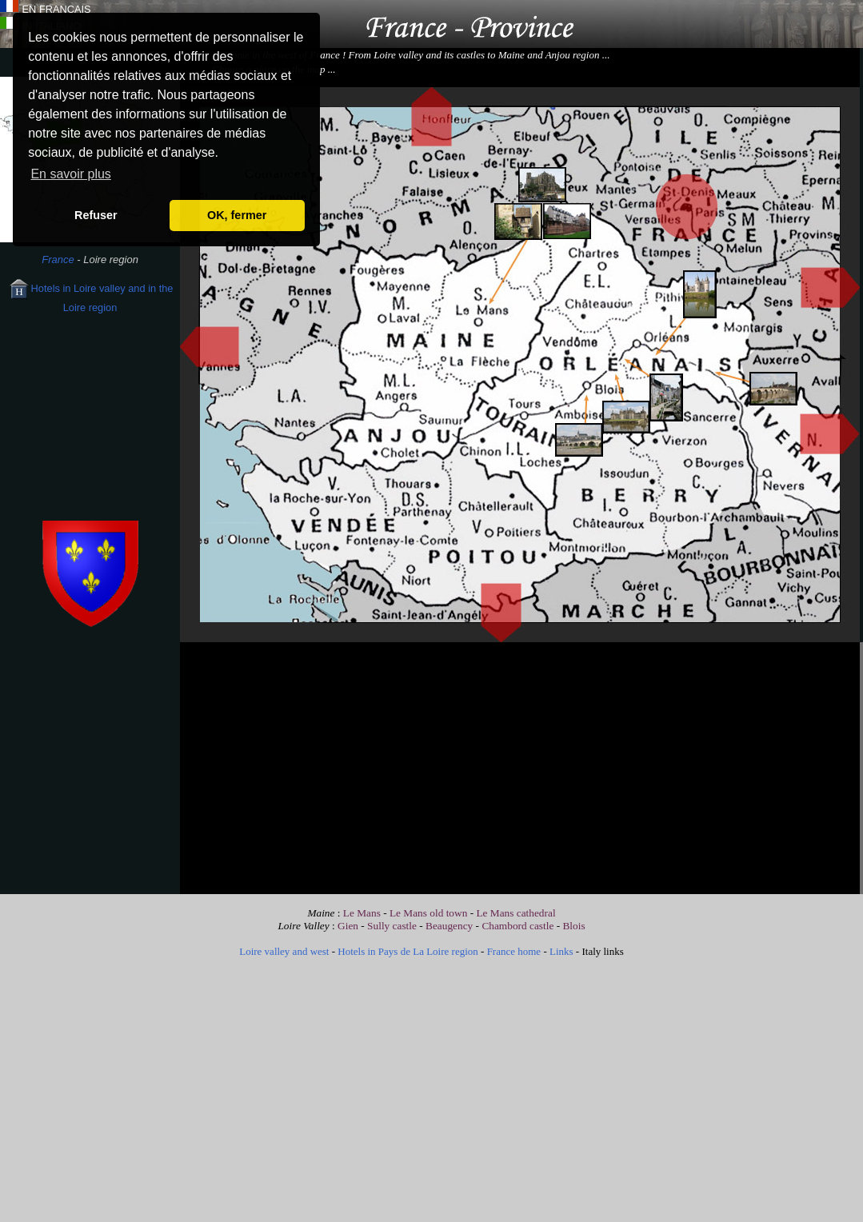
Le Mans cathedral (515, 913)
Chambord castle (517, 926)
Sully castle (393, 926)
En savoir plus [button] (70, 174)
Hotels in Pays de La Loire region (407, 951)
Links (561, 951)
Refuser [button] (96, 215)
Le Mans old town (428, 913)
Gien (348, 926)
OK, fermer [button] (236, 215)
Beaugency (449, 926)
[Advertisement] (90, 430)
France (58, 260)
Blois (573, 926)
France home (514, 951)
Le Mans (362, 913)
